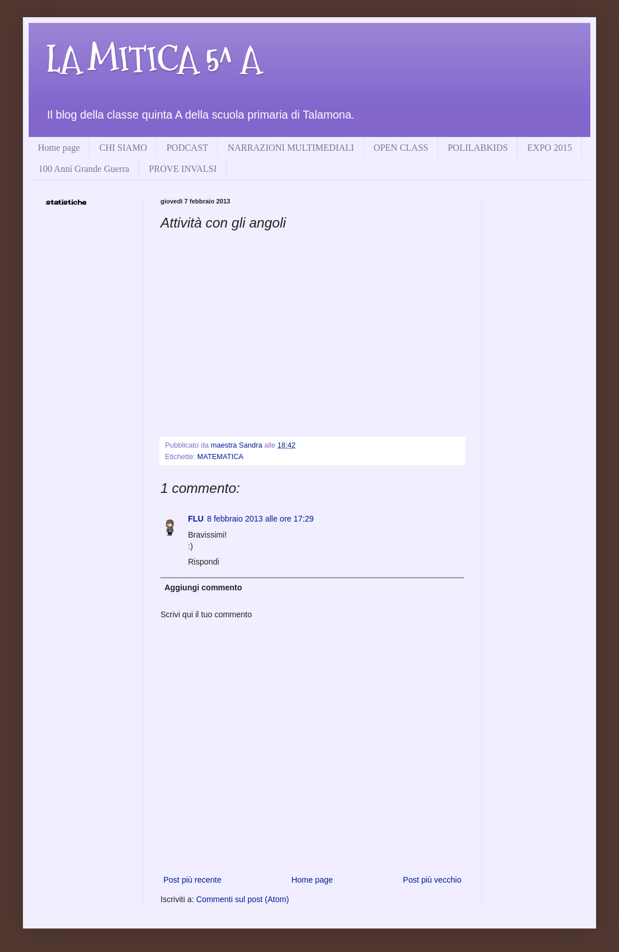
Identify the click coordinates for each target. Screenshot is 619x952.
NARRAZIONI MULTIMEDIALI (291, 147)
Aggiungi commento (203, 587)
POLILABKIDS (478, 147)
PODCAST (187, 147)
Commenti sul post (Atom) (242, 899)
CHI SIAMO (123, 147)
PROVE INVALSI (183, 169)
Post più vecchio (432, 879)
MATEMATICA (220, 457)
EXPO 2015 (549, 147)
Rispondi (203, 561)
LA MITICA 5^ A (153, 59)
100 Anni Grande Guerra (84, 169)
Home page (59, 147)
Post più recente (192, 879)
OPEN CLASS (401, 147)
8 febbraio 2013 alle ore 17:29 (260, 518)
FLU (195, 518)
